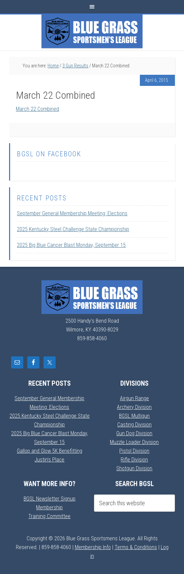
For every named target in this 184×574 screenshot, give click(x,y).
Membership (49, 507)
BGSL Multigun (134, 416)
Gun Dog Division (134, 433)
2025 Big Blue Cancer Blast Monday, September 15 (71, 245)
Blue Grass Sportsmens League (92, 31)
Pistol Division (134, 451)
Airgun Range (134, 398)
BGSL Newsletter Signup (49, 499)
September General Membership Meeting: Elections (72, 213)
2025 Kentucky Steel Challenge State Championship (73, 229)
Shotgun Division (134, 468)
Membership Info (93, 547)
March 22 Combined (37, 109)
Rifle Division (134, 459)
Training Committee (49, 516)
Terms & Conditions (136, 547)
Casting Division (134, 424)
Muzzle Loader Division (134, 442)
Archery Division (134, 407)
